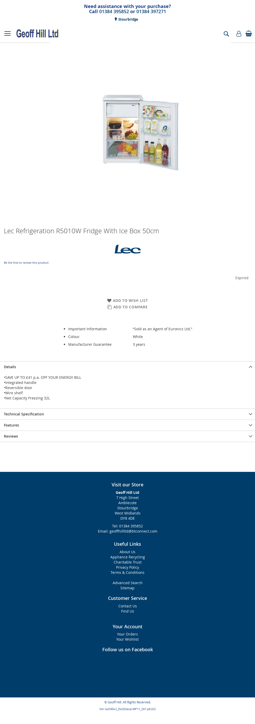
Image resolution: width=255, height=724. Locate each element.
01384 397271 (151, 11)
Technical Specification (24, 414)
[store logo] (37, 33)
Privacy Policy (127, 567)
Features (11, 425)
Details (10, 366)
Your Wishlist (127, 639)
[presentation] (127, 366)
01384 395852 (114, 11)
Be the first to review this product (26, 262)
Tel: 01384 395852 (127, 526)
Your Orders (127, 634)
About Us (127, 551)
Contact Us (127, 606)
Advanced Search (128, 582)
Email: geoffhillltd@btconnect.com (127, 531)
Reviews (11, 436)
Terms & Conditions (127, 572)
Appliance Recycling (127, 556)
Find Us (127, 611)
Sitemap (127, 587)
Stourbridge (128, 19)
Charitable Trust (128, 562)
